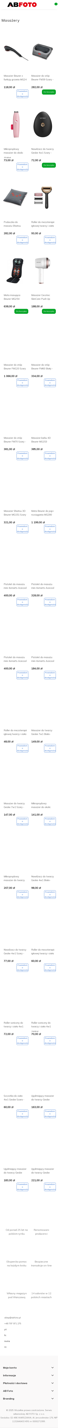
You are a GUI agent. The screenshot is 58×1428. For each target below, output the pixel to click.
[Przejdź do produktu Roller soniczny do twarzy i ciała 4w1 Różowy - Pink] (43, 1000)
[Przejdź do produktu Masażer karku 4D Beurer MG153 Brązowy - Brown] (43, 415)
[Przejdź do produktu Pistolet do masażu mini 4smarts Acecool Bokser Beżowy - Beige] (15, 561)
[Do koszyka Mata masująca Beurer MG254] (21, 311)
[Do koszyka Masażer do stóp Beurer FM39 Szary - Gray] (49, 91)
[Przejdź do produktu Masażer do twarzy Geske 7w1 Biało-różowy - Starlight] (43, 708)
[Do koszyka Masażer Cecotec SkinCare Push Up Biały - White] (49, 311)
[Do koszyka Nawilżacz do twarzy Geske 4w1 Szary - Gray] (49, 165)
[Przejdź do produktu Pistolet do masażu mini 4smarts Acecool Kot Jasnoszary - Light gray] (43, 561)
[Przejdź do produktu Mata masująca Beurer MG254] (15, 272)
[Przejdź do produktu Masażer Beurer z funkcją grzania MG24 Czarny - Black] (15, 53)
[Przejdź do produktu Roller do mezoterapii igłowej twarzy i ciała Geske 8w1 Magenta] (15, 708)
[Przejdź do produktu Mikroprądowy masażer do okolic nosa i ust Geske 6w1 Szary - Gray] (43, 781)
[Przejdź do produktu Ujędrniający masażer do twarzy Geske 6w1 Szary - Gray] (15, 1146)
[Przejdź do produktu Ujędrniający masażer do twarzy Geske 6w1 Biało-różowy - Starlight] (43, 1073)
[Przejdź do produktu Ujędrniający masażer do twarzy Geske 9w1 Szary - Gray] (43, 1146)
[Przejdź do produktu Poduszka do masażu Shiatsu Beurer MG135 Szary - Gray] (15, 199)
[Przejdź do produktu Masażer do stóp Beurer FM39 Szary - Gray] (43, 53)
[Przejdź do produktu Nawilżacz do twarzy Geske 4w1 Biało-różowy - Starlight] (43, 854)
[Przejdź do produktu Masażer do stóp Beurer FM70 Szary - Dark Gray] (15, 415)
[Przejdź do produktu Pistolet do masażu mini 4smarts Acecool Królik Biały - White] (15, 635)
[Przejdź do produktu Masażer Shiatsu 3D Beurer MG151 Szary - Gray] (15, 488)
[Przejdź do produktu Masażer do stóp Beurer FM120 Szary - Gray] (15, 342)
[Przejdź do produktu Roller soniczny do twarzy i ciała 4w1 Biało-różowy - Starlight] (15, 1000)
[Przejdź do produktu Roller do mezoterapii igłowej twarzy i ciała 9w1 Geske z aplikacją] (43, 927)
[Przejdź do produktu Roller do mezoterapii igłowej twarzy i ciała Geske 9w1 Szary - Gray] (43, 199)
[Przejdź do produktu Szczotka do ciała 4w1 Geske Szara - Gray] (15, 1073)
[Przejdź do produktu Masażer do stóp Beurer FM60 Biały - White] (43, 342)
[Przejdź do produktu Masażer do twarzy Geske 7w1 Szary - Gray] (15, 781)
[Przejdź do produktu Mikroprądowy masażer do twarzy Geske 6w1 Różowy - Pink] (15, 854)
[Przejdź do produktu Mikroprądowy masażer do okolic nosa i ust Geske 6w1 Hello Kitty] (15, 126)
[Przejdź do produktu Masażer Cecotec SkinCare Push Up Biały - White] (43, 272)
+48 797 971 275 (12, 1323)
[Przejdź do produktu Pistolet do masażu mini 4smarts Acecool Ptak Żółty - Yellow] (43, 635)
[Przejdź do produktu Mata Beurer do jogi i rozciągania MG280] (43, 488)
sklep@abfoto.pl (12, 1317)
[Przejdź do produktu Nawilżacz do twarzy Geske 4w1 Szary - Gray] (43, 126)
